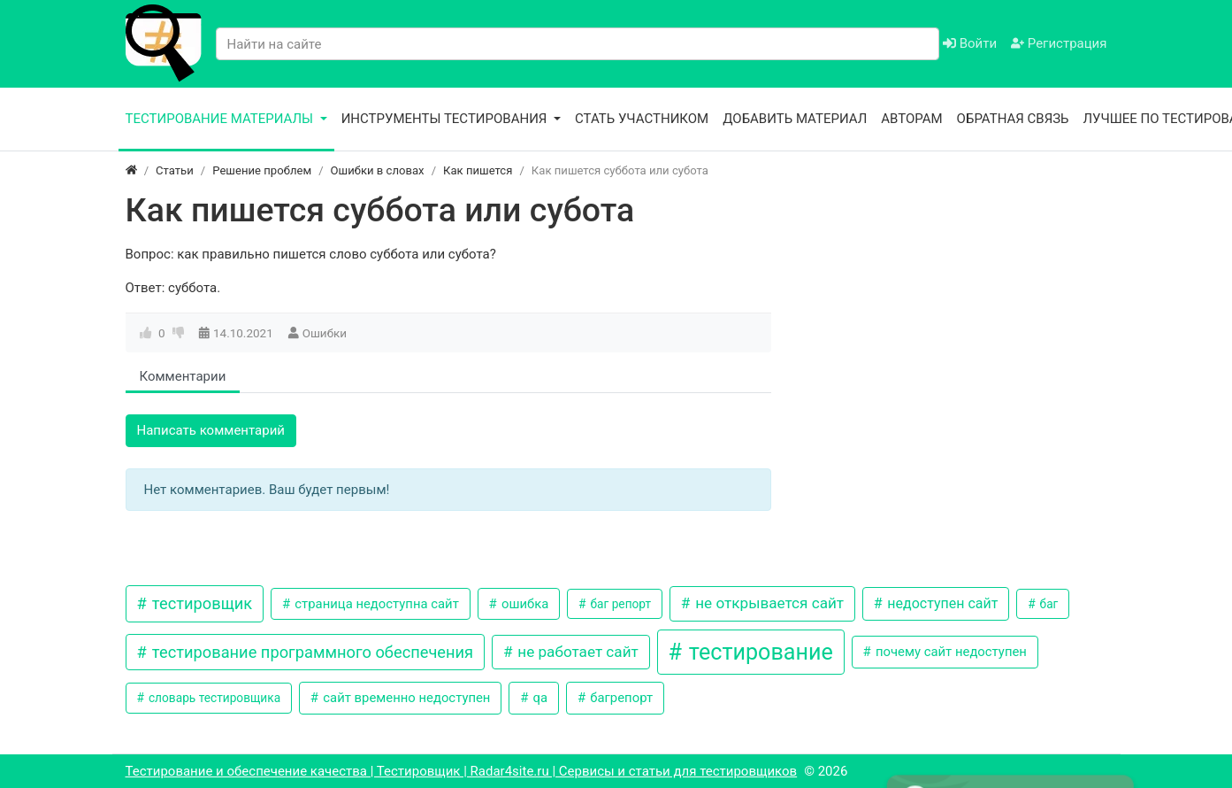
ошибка (523, 604)
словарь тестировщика (213, 698)
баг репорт (619, 604)
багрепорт (620, 698)
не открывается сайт (768, 603)
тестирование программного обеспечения (310, 652)
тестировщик (200, 603)
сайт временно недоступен (405, 698)
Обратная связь (1013, 119)
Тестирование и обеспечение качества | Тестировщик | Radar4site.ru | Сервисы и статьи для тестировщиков (462, 771)
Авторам (911, 119)
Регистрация (1058, 43)
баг (1047, 604)
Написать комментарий (211, 430)
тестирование (758, 652)
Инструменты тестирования (446, 119)
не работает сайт (576, 652)
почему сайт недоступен (949, 652)
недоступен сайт (941, 603)
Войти (970, 43)
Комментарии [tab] (183, 376)
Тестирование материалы (221, 119)
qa (538, 698)
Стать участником (641, 119)
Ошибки (324, 333)
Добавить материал (795, 119)
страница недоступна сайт (375, 604)
